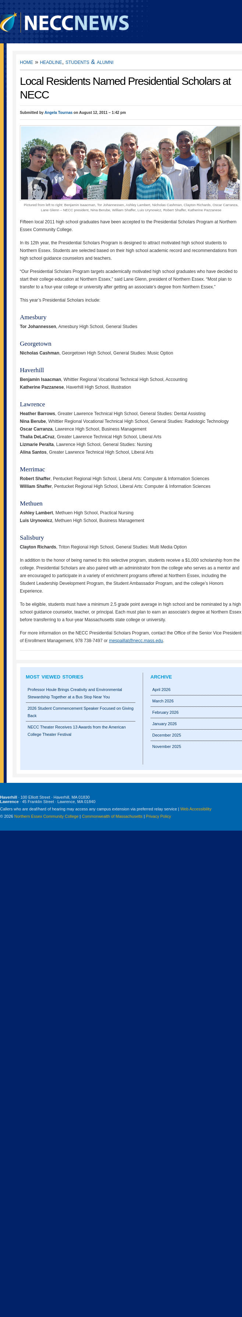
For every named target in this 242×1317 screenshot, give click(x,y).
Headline (51, 61)
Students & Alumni (89, 61)
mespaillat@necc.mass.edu (136, 640)
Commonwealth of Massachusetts (112, 816)
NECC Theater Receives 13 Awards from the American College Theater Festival (77, 731)
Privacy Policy (158, 816)
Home (26, 61)
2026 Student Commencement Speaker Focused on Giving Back (81, 712)
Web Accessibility (195, 809)
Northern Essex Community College (46, 816)
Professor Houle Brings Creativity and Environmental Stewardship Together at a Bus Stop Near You (75, 693)
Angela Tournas (58, 113)
